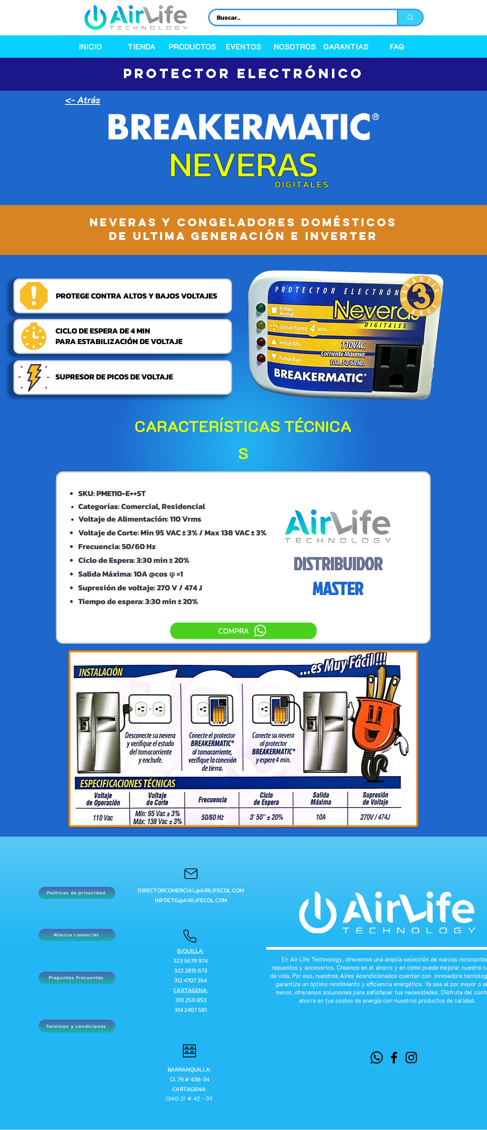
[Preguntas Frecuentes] (77, 978)
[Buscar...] (298, 17)
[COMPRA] (243, 631)
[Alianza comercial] (77, 935)
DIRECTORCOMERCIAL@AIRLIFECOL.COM (191, 890)
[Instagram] (411, 1057)
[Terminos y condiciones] (77, 1026)
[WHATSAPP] (376, 1057)
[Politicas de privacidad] (77, 893)
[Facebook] (394, 1057)
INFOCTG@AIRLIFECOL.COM (191, 900)
